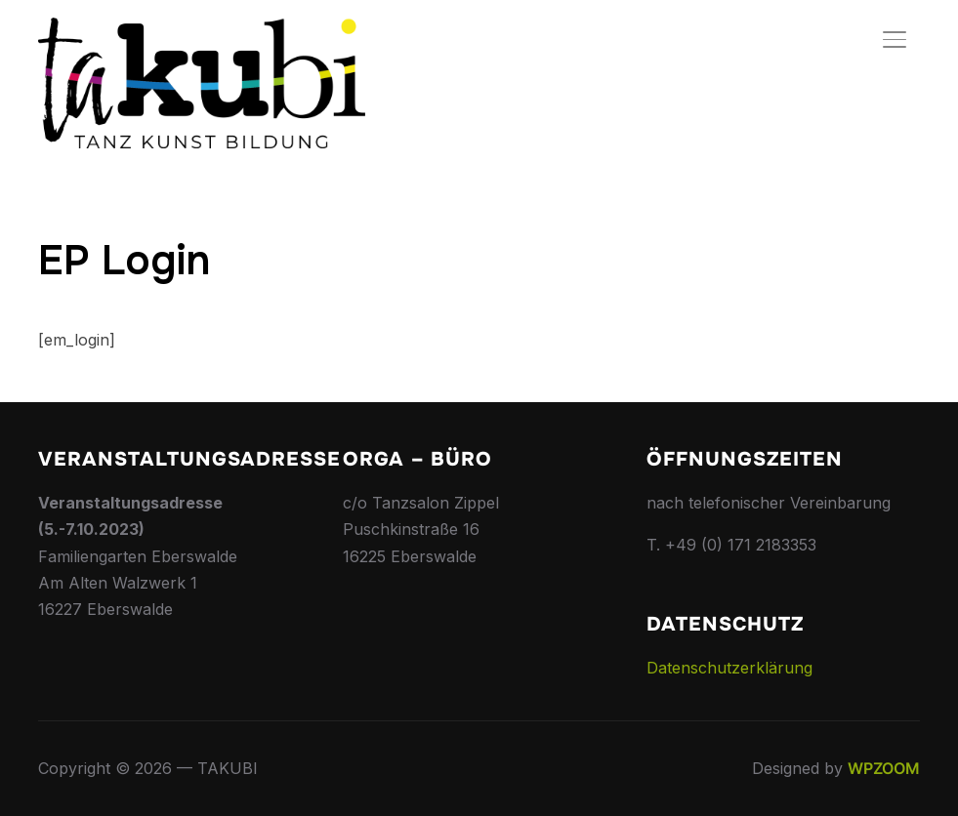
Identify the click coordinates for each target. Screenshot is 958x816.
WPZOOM (884, 768)
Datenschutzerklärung (729, 667)
